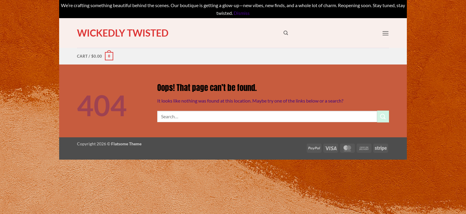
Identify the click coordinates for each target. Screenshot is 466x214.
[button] (385, 33)
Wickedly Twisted (123, 33)
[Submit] (383, 116)
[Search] (286, 33)
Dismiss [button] (242, 13)
